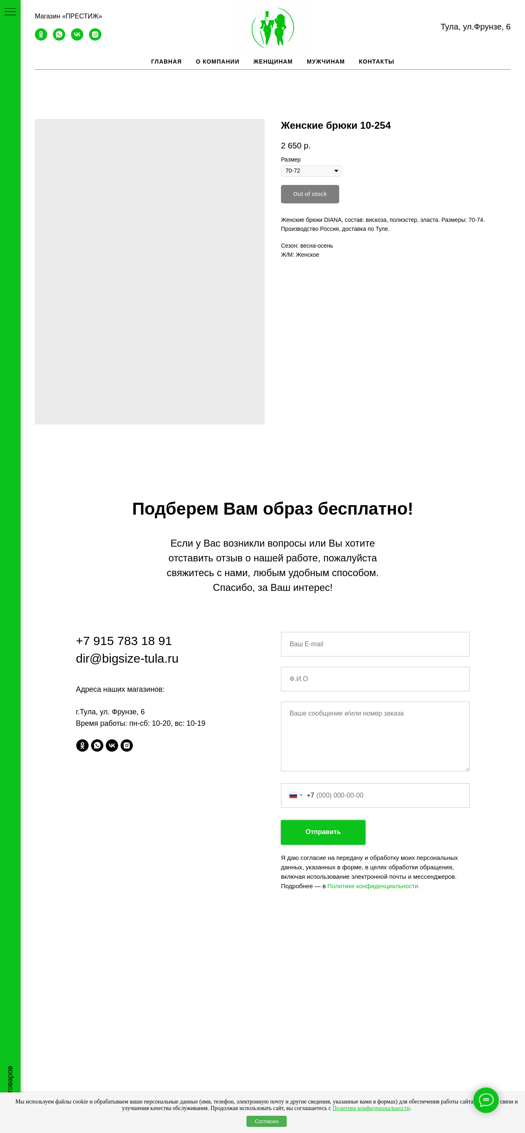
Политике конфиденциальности (371, 1108)
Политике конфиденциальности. (373, 885)
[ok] (41, 38)
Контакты (376, 61)
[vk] (77, 38)
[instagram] (95, 38)
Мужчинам (326, 61)
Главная (166, 61)
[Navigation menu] (10, 12)
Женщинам (273, 61)
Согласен (266, 1121)
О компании (217, 61)
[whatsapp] (59, 38)
